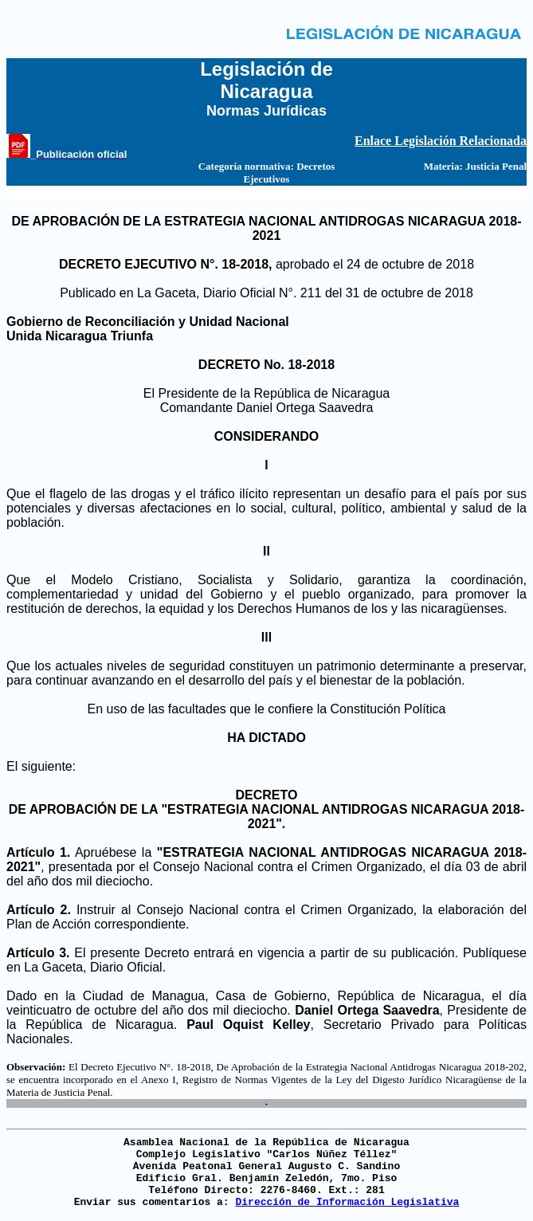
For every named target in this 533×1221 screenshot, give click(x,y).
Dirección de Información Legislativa (347, 1202)
